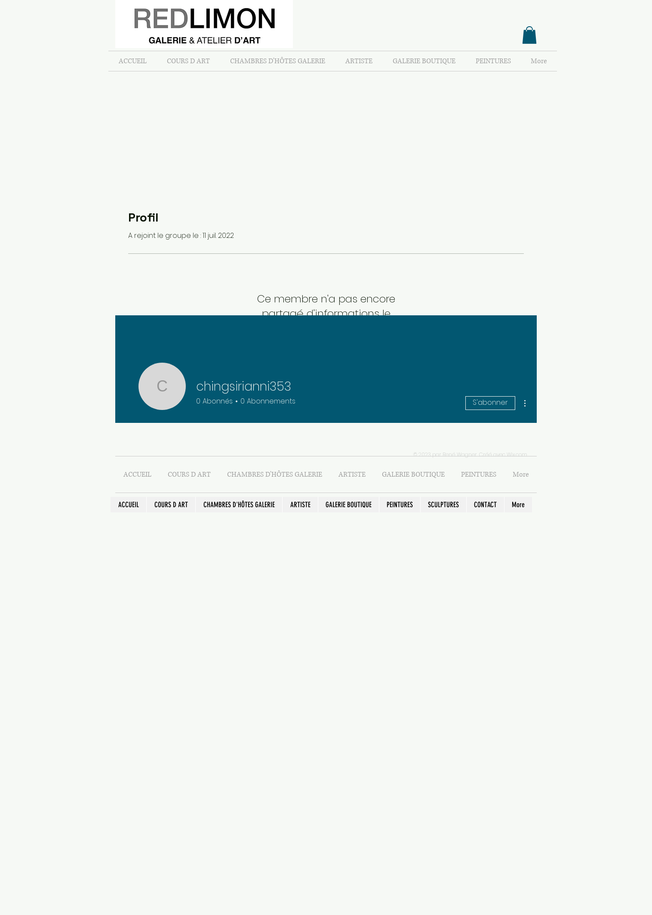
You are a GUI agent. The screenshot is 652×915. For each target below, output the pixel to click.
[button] (529, 35)
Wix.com (517, 454)
